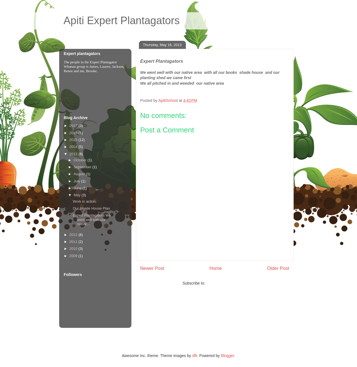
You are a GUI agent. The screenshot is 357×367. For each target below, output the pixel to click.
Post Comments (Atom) (226, 283)
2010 (74, 249)
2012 (74, 235)
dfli (194, 355)
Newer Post (152, 268)
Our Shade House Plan (91, 208)
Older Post (278, 268)
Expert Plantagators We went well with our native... (92, 219)
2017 (74, 126)
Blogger (227, 355)
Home (215, 268)
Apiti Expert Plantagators (122, 20)
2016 (74, 133)
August (80, 174)
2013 (74, 154)
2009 (74, 256)
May (77, 195)
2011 (74, 242)
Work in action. (85, 201)
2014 (74, 147)
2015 (74, 140)
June (78, 188)
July (77, 181)
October (81, 160)
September (83, 167)
